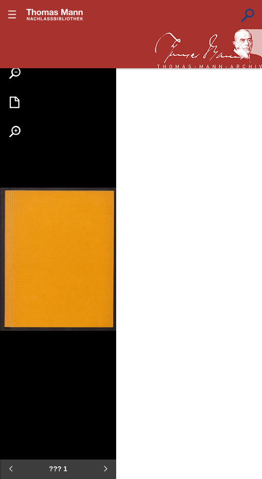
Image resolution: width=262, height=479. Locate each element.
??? (55, 14)
